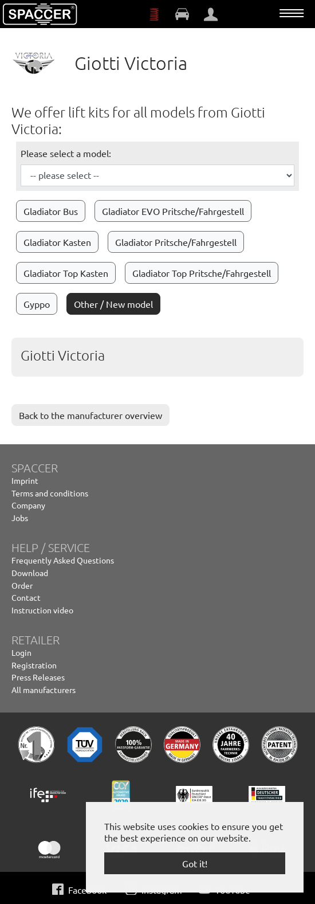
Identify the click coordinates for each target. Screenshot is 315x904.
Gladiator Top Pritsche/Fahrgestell (201, 273)
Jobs (19, 517)
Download (29, 573)
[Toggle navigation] (291, 13)
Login (21, 652)
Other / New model (113, 304)
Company (28, 505)
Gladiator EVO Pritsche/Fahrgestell (173, 211)
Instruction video (42, 610)
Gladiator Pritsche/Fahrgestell (176, 242)
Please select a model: (66, 153)
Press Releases (38, 677)
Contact (26, 597)
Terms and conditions (49, 493)
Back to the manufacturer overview (90, 415)
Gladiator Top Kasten (65, 273)
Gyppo (36, 304)
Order (22, 585)
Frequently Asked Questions (62, 560)
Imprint (24, 480)
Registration (34, 665)
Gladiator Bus (50, 211)
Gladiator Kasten (57, 242)
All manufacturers (43, 689)
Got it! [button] (194, 863)
